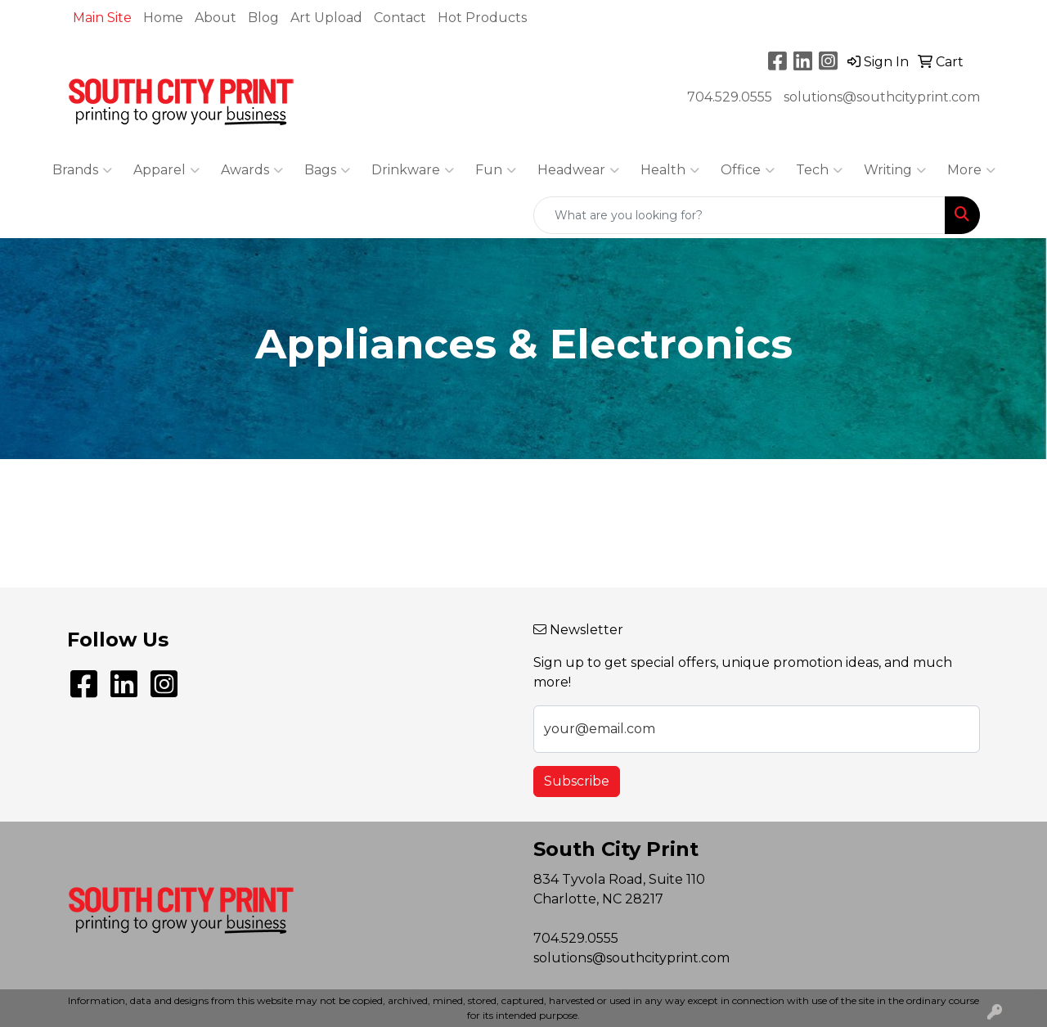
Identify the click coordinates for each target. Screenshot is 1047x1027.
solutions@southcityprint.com (882, 97)
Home (163, 17)
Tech (819, 170)
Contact (400, 17)
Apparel (166, 170)
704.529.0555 (729, 97)
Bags (327, 170)
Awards (252, 170)
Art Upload (326, 17)
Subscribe (576, 781)
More (971, 170)
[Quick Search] (739, 215)
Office (748, 170)
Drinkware (412, 170)
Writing (895, 170)
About (215, 17)
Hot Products (482, 17)
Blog (263, 17)
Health (669, 170)
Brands (82, 170)
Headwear (578, 170)
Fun (495, 170)
